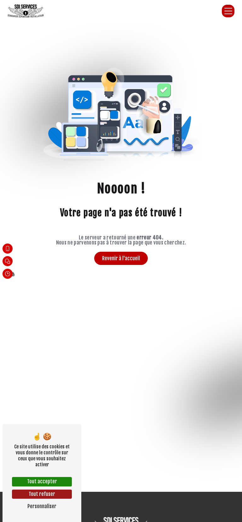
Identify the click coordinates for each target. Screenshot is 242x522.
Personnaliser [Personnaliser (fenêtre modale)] (41, 506)
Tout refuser (42, 494)
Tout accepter (42, 481)
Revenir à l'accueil (121, 258)
